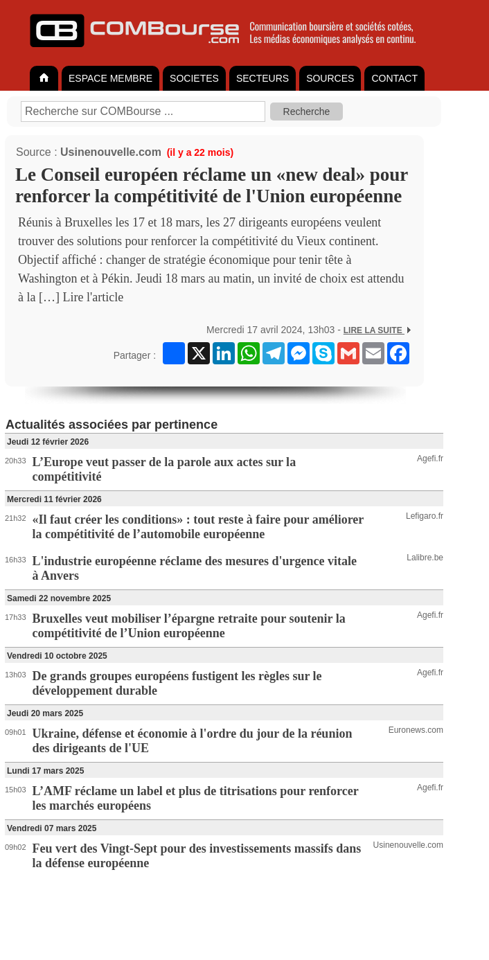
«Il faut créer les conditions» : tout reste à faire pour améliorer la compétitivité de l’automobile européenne (198, 527)
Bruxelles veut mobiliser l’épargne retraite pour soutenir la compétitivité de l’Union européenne (189, 626)
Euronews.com (416, 730)
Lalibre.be (425, 557)
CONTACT (394, 78)
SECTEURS (262, 78)
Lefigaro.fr (424, 516)
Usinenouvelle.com (110, 152)
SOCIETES (194, 78)
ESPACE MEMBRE (110, 78)
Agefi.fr (430, 458)
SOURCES (330, 78)
